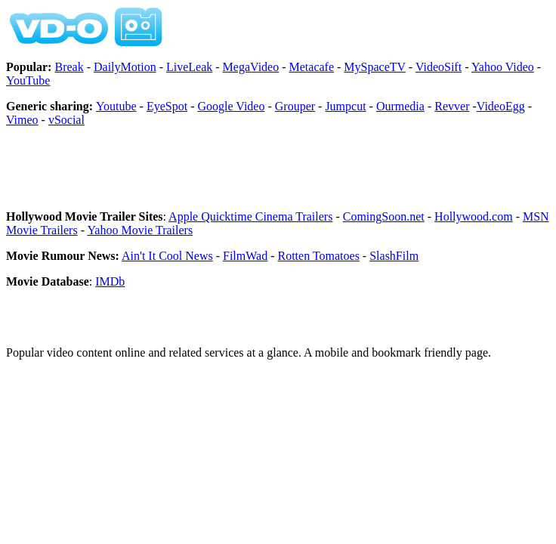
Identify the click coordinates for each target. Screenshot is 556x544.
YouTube (28, 80)
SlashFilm (394, 255)
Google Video (230, 106)
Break (68, 66)
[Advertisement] (183, 175)
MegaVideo (251, 66)
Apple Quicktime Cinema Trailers (250, 216)
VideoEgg (501, 106)
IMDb (110, 281)
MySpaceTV (374, 66)
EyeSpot (167, 106)
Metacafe (312, 66)
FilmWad (245, 255)
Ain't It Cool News (167, 255)
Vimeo (22, 119)
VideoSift (438, 66)
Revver (451, 106)
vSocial (66, 119)
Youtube (116, 106)
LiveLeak (189, 66)
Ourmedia (400, 106)
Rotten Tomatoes (319, 255)
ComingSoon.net (384, 216)
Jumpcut (345, 106)
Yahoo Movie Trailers (140, 230)
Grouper (295, 106)
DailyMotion (125, 66)
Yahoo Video (502, 66)
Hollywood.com (473, 216)
